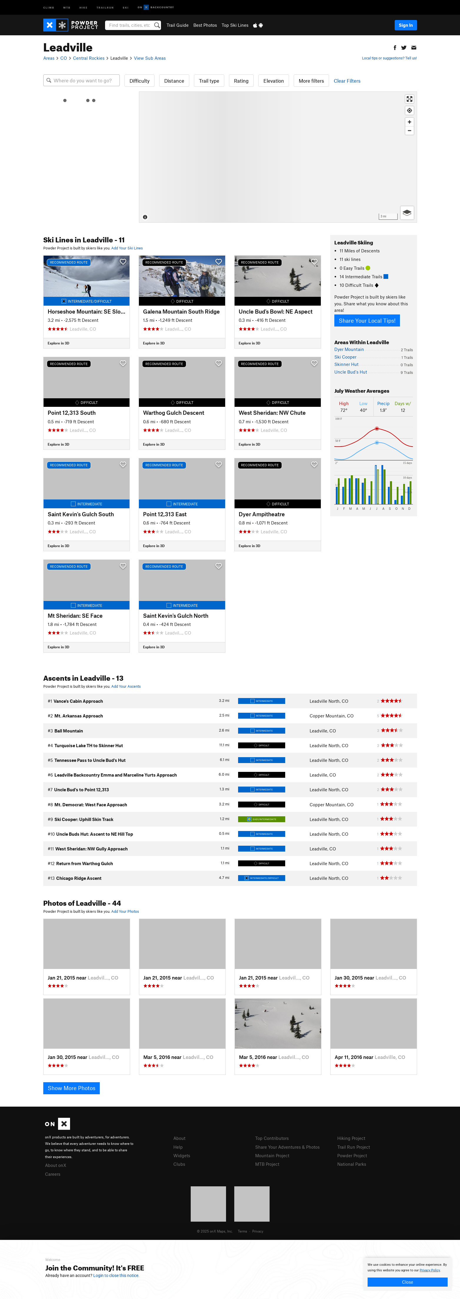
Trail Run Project (353, 1147)
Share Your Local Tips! (367, 320)
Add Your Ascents (126, 686)
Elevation (273, 81)
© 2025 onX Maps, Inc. (215, 1231)
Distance (174, 81)
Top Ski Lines (235, 25)
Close (407, 1282)
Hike (83, 7)
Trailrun (105, 7)
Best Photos (205, 25)
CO (63, 58)
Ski (126, 7)
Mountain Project (272, 1155)
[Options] (407, 212)
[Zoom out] (409, 130)
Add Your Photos (125, 911)
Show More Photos (71, 1088)
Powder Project (352, 1155)
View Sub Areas (150, 58)
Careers (52, 1174)
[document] (408, 1274)
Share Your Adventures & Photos (287, 1147)
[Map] (278, 157)
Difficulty (139, 81)
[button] (394, 47)
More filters (311, 81)
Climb (48, 7)
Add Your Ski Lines (127, 248)
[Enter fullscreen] (409, 99)
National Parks (351, 1164)
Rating (241, 81)
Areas (48, 58)
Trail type (209, 81)
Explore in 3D (58, 343)
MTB (67, 7)
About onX (55, 1165)
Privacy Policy (430, 1270)
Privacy (257, 1231)
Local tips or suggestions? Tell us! (389, 58)
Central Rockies (88, 58)
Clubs (179, 1164)
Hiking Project (351, 1138)
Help (178, 1147)
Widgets (181, 1155)
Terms (242, 1231)
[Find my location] (409, 110)
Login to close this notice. (116, 1275)
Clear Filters (347, 81)
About (179, 1138)
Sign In (406, 25)
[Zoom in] (409, 122)
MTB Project (267, 1164)
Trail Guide (178, 25)
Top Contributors (272, 1138)
